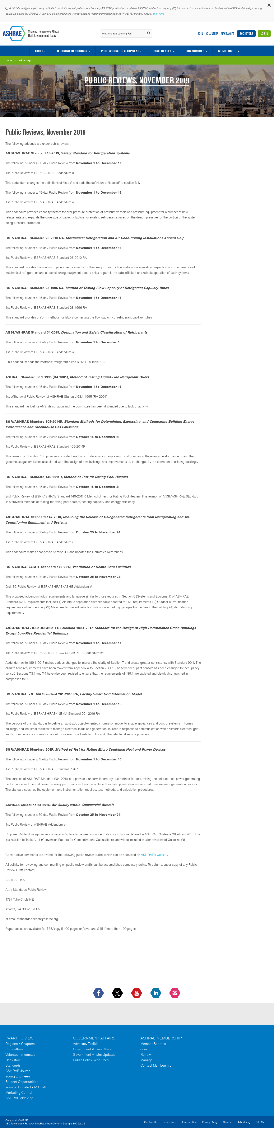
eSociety (25, 60)
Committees (14, 1049)
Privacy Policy (210, 1122)
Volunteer (212, 34)
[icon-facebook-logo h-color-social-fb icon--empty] (98, 993)
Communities (195, 51)
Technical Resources (72, 51)
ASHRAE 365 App (19, 1098)
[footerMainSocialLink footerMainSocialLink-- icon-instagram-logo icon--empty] (175, 993)
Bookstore (246, 34)
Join (200, 34)
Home (8, 60)
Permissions (169, 1122)
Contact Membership (155, 1065)
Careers (227, 1122)
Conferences (162, 51)
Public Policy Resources (91, 1060)
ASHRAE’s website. (154, 855)
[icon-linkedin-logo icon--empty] (156, 993)
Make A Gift (227, 34)
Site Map (261, 1122)
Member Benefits (153, 1044)
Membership (227, 51)
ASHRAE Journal (18, 1071)
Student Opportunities (21, 1082)
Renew (145, 1054)
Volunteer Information (21, 1054)
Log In (264, 34)
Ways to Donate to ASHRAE (26, 1087)
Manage (146, 1060)
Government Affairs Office (92, 1049)
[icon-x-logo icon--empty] (117, 993)
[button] (269, 6)
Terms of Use (189, 1122)
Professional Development (120, 51)
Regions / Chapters (20, 1044)
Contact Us (150, 1122)
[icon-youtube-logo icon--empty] (137, 993)
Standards (13, 1065)
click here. (159, 13)
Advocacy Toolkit (85, 1044)
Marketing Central (18, 1092)
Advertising (244, 1122)
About (39, 51)
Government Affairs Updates (94, 1054)
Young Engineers (18, 1076)
